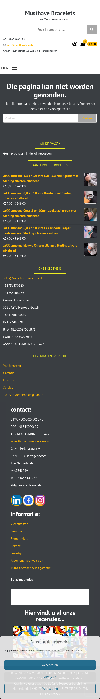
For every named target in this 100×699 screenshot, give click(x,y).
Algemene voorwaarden (27, 560)
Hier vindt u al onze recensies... (50, 615)
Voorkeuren (50, 689)
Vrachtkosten (12, 365)
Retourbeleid (19, 539)
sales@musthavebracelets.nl (22, 44)
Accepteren (50, 665)
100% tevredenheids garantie (23, 395)
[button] (5, 67)
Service (8, 387)
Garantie (9, 373)
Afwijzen (50, 677)
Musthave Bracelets (50, 13)
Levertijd (9, 380)
